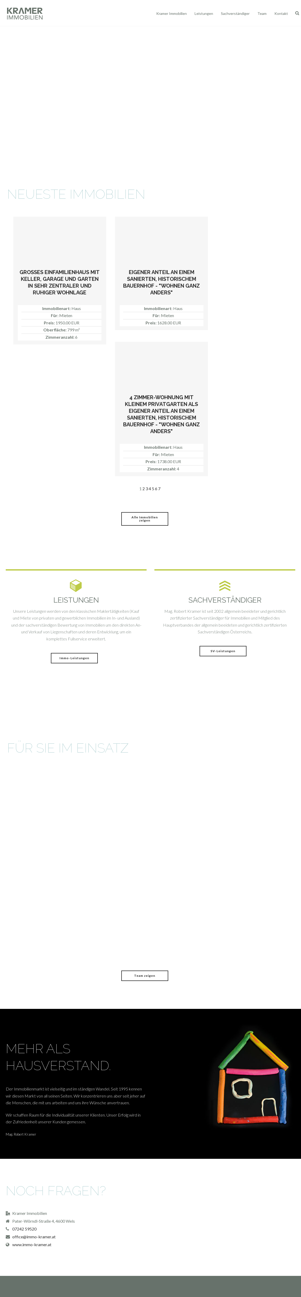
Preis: (50, 322)
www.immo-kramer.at (31, 1244)
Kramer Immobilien (171, 13)
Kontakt (281, 13)
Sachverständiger (235, 13)
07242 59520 (24, 1229)
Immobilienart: (56, 308)
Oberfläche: (55, 329)
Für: (55, 315)
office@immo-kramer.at (34, 1236)
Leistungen (204, 13)
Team (262, 13)
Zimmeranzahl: (60, 337)
